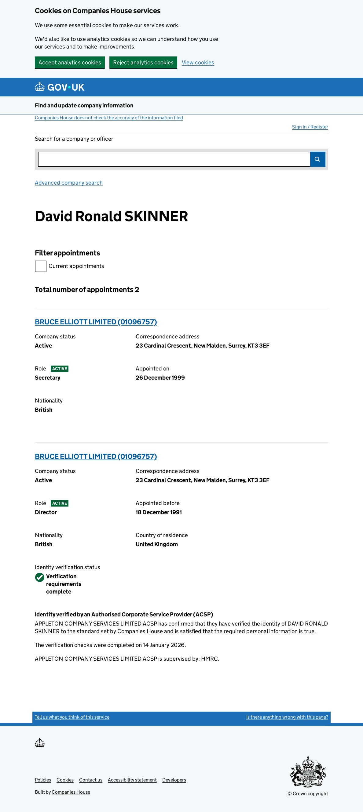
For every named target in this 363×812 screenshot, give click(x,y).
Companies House (71, 792)
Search (317, 159)
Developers (174, 780)
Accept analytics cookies (69, 62)
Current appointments (69, 266)
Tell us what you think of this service (72, 717)
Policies (43, 780)
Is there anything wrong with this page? (287, 717)
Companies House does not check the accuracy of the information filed (109, 118)
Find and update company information (84, 105)
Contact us (90, 780)
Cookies (65, 780)
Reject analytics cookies (143, 62)
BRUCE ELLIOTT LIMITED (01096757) (96, 321)
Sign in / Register (310, 127)
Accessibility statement (132, 780)
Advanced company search (69, 182)
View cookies (198, 62)
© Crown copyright (308, 793)
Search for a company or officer (74, 138)
